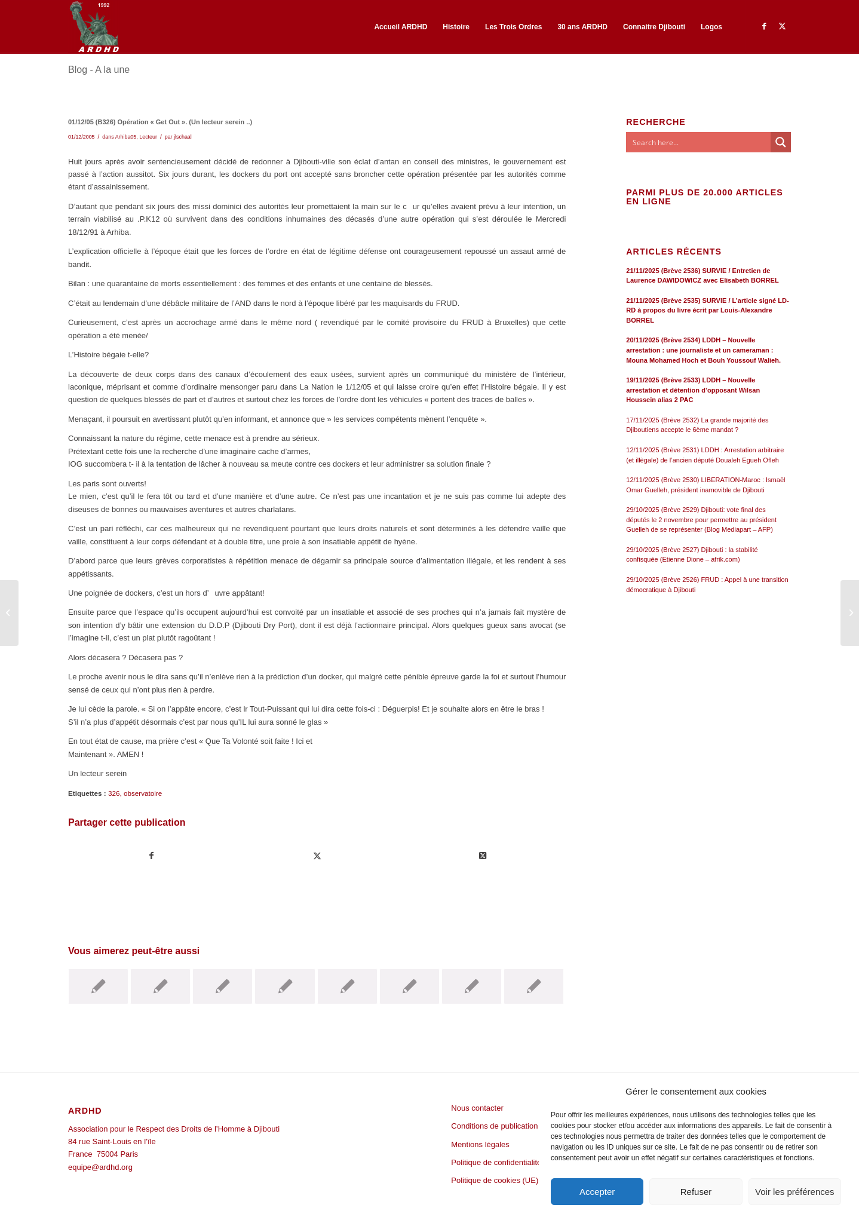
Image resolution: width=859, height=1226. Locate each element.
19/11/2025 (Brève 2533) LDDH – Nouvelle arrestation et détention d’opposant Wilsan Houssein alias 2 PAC (693, 389)
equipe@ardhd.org (100, 1167)
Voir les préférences (795, 1192)
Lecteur (148, 137)
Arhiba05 (126, 137)
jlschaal (183, 137)
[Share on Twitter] (482, 856)
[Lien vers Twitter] (782, 26)
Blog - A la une (99, 70)
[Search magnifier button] (781, 142)
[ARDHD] (93, 27)
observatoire (143, 793)
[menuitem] (400, 27)
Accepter (597, 1192)
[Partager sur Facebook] (151, 856)
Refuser (696, 1192)
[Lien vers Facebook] (764, 26)
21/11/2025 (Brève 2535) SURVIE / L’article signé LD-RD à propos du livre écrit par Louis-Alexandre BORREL (707, 310)
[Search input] (699, 142)
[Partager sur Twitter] (317, 856)
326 (114, 793)
